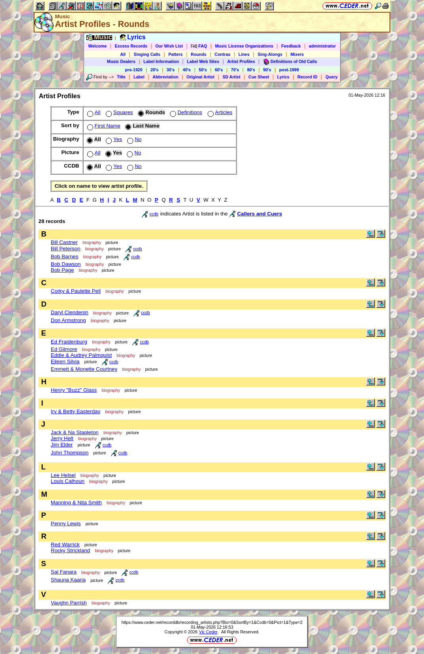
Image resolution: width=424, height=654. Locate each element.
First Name (103, 126)
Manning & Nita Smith (76, 502)
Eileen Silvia (65, 361)
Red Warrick (65, 544)
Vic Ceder (208, 631)
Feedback (291, 46)
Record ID (307, 76)
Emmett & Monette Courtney (84, 369)
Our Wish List (169, 46)
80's (251, 69)
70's (235, 69)
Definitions (185, 112)
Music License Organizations (244, 46)
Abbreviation (165, 76)
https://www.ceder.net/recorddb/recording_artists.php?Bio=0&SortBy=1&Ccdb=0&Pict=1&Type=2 (211, 622)
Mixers (297, 54)
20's (155, 69)
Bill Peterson (65, 249)
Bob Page (62, 270)
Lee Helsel (63, 475)
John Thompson (69, 453)
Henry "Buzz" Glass (74, 390)
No (133, 139)
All (123, 54)
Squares (118, 112)
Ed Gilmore (64, 349)
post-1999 (289, 69)
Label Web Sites (203, 61)
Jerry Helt (62, 438)
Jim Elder (62, 445)
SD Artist (231, 76)
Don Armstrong (68, 320)
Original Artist (200, 76)
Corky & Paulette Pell (76, 291)
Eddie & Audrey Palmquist (81, 355)
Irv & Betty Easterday (75, 411)
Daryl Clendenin (69, 312)
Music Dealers (121, 61)
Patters (175, 54)
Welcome (97, 46)
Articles (219, 112)
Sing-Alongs (270, 54)
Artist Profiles (241, 61)
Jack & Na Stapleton (75, 432)
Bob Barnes (64, 256)
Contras (222, 54)
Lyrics (283, 76)
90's (267, 69)
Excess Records (131, 46)
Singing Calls (147, 54)
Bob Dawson (66, 264)
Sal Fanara (63, 572)
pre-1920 (134, 69)
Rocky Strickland (70, 550)
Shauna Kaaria (68, 580)
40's (187, 69)
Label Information (161, 61)
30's (170, 69)
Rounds (198, 54)
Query (331, 76)
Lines (244, 54)
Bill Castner (64, 242)
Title (121, 76)
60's (219, 69)
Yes (113, 139)
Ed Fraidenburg (69, 342)
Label (139, 76)
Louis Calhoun (67, 481)
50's (203, 69)
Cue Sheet (258, 76)
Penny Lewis (66, 523)
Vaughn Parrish (69, 603)
